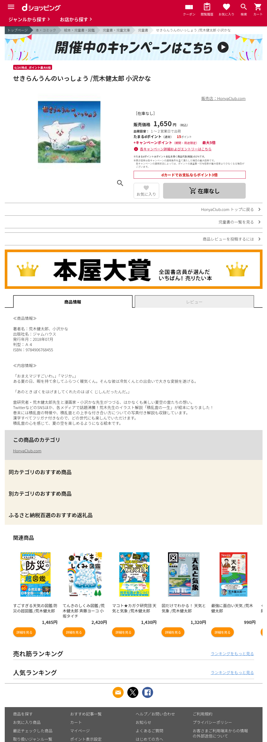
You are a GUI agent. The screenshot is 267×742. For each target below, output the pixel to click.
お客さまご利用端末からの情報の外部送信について (220, 733)
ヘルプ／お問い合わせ (155, 714)
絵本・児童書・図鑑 (79, 30)
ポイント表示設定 (86, 739)
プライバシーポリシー (212, 722)
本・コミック (46, 30)
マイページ (80, 730)
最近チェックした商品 (33, 730)
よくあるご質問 (149, 730)
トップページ (17, 30)
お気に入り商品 (27, 722)
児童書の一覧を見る (236, 222)
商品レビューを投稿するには (228, 239)
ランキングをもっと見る (232, 653)
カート (76, 722)
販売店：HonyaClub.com (223, 98)
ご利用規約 (203, 714)
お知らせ (144, 722)
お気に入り (146, 194)
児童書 (143, 30)
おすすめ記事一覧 (86, 714)
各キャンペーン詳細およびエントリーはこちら (175, 148)
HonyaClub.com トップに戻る (227, 209)
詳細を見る (24, 632)
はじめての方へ (149, 739)
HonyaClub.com (27, 450)
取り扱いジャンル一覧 (32, 739)
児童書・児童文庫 (116, 30)
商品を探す (23, 714)
